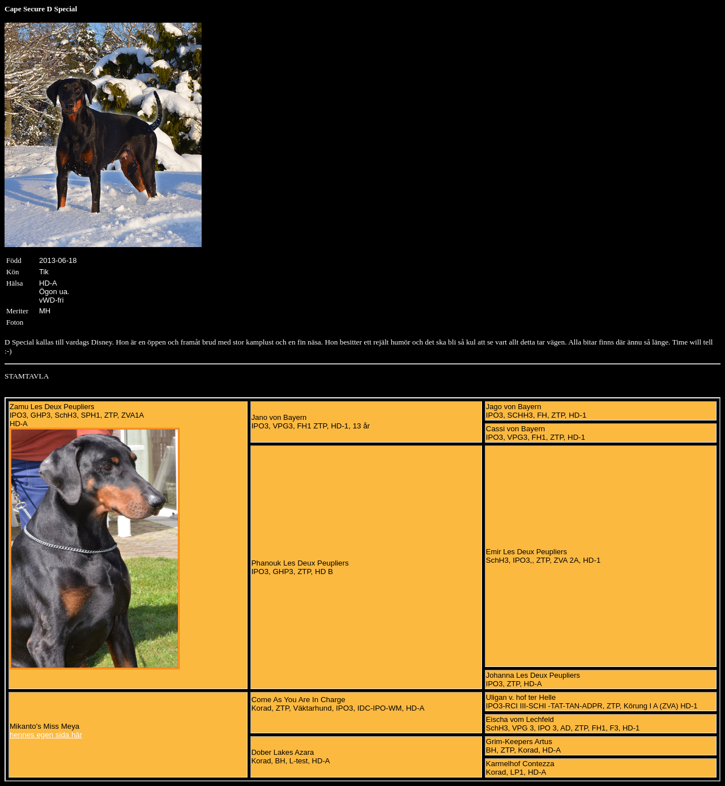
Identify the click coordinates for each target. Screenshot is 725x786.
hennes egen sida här (46, 734)
